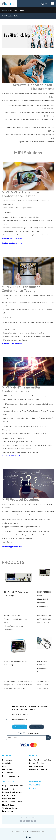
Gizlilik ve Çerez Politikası (9, 795)
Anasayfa (5, 10)
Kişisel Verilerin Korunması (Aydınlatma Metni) (12, 798)
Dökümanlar (7, 773)
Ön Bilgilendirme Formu (12, 802)
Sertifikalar (7, 763)
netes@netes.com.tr (19, 720)
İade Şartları (7, 811)
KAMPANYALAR (35, 781)
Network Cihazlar (36, 763)
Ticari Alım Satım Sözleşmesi (9, 808)
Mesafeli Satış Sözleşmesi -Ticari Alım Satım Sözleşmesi (12, 805)
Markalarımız (7, 769)
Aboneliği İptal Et (33, 733)
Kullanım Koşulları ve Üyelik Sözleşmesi (11, 792)
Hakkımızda (7, 760)
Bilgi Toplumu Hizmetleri (12, 786)
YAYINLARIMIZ (34, 785)
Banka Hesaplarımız (10, 776)
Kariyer (5, 766)
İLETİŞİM (32, 788)
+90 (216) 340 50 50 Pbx (21, 714)
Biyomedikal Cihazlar (38, 769)
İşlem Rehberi (8, 789)
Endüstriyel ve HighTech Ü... (39, 760)
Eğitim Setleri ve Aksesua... (36, 766)
